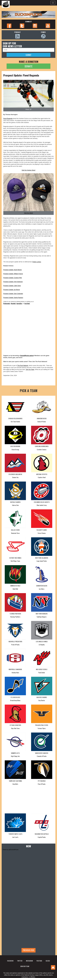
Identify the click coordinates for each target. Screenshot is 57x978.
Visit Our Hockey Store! (28, 170)
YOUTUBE (39, 961)
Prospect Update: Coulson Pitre (12, 277)
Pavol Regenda (7, 118)
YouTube (27, 303)
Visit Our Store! (28, 213)
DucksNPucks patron (27, 355)
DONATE (28, 66)
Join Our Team (30, 369)
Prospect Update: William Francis (13, 274)
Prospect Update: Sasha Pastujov (13, 297)
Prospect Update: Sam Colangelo (13, 293)
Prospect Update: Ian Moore (11, 289)
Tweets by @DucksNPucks (10, 849)
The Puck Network (22, 365)
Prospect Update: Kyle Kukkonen (13, 281)
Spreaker (19, 303)
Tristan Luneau (36, 262)
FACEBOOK (10, 961)
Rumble (13, 303)
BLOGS (48, 961)
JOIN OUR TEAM (24, 966)
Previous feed (28, 950)
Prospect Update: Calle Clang (12, 285)
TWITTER (19, 961)
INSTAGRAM (29, 961)
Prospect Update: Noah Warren (12, 270)
